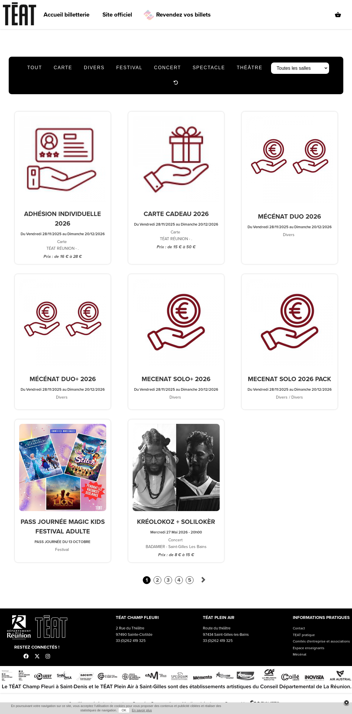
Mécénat (299, 654)
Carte (63, 67)
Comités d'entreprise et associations (321, 641)
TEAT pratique (304, 635)
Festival (129, 67)
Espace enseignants (308, 648)
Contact (299, 628)
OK (124, 710)
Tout (34, 67)
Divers (94, 67)
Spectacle (209, 67)
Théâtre (250, 67)
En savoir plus (142, 710)
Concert (167, 67)
